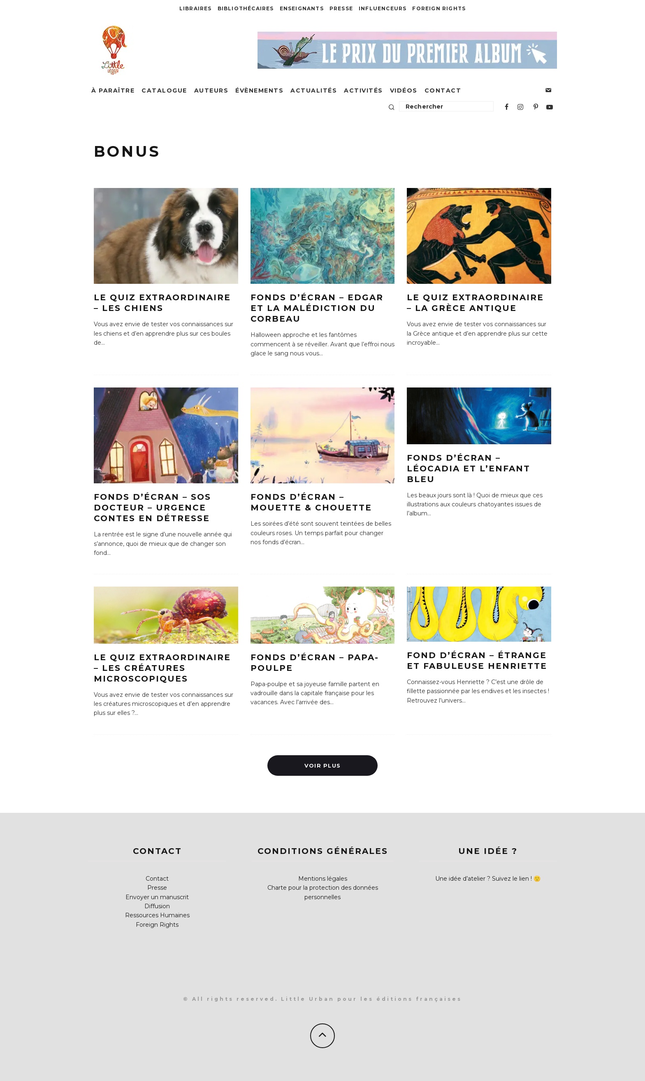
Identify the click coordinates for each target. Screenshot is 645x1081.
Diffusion (157, 906)
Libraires (195, 8)
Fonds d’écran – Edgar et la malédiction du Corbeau (317, 308)
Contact (443, 90)
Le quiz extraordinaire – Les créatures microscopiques (162, 668)
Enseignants (302, 8)
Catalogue (164, 90)
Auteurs (211, 90)
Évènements (259, 90)
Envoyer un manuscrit (157, 897)
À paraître (113, 90)
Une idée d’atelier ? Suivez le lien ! (483, 878)
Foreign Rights (439, 8)
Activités (363, 90)
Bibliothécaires (246, 8)
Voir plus (322, 765)
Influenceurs (382, 8)
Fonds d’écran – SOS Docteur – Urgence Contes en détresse (152, 507)
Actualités (313, 90)
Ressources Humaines (157, 915)
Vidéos (404, 90)
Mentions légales (322, 878)
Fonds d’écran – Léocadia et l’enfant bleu (468, 468)
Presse (341, 8)
